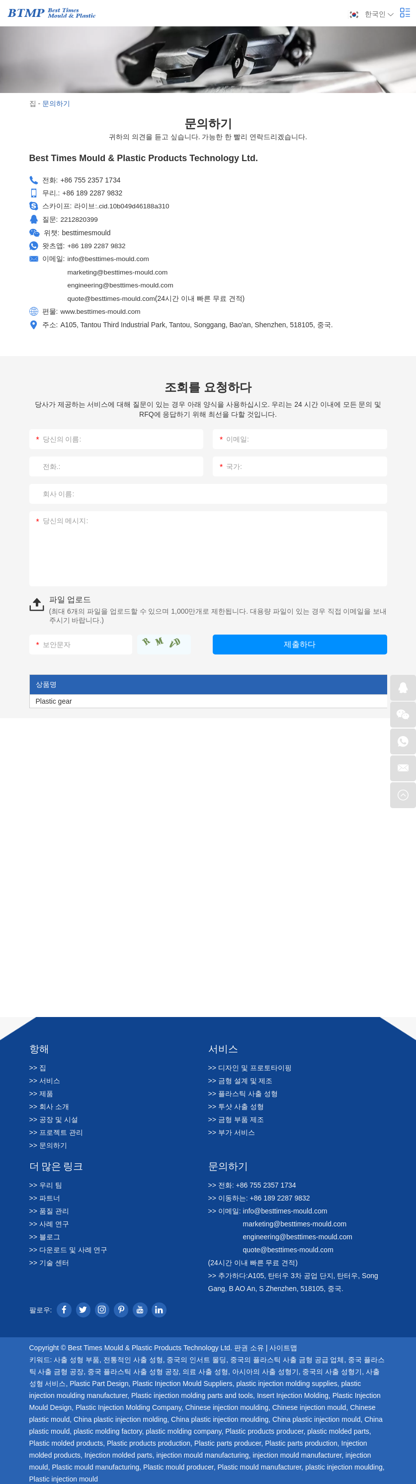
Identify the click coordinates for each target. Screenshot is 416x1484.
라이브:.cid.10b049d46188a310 (122, 205)
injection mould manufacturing (203, 1453)
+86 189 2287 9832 (97, 244)
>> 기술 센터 (49, 1260)
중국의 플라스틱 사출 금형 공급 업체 (287, 1357)
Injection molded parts (118, 1453)
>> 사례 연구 (49, 1221)
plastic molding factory (108, 1429)
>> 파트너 (44, 1196)
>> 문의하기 (48, 1143)
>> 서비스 (44, 1078)
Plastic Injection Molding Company (128, 1405)
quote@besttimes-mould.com (112, 296)
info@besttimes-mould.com (109, 257)
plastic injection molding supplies (287, 1381)
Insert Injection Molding (293, 1393)
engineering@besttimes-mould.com (121, 283)
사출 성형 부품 (76, 1357)
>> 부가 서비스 (231, 1130)
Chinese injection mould (309, 1405)
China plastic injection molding (120, 1417)
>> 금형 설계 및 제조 (240, 1078)
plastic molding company (183, 1429)
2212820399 (79, 218)
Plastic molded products (66, 1441)
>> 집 (37, 1065)
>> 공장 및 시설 (53, 1117)
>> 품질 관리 (49, 1208)
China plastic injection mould (316, 1417)
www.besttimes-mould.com (101, 309)
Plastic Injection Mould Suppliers (182, 1381)
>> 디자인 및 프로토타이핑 (250, 1065)
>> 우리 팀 (45, 1183)
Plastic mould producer (178, 1465)
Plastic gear (54, 699)
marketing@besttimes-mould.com (119, 270)
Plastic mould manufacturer (260, 1465)
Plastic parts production (301, 1441)
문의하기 (56, 103)
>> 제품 (41, 1091)
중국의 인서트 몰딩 (196, 1357)
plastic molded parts (338, 1429)
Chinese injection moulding (226, 1405)
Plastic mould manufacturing (95, 1465)
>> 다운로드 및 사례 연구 (68, 1247)
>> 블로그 (44, 1234)
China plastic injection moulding (219, 1417)
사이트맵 (283, 1345)
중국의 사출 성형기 (332, 1369)
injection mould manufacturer (296, 1453)
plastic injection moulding (344, 1465)
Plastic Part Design (99, 1381)
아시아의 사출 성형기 (265, 1369)
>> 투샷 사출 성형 (236, 1104)
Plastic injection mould (63, 1477)
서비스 (223, 1046)
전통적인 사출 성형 (133, 1357)
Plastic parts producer (227, 1441)
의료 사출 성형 (205, 1369)
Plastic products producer (264, 1429)
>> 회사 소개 (49, 1104)
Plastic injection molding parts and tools (192, 1393)
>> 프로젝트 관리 (56, 1130)
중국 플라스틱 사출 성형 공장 (133, 1369)
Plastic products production (148, 1441)
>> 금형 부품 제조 (236, 1117)
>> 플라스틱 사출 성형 (243, 1091)
